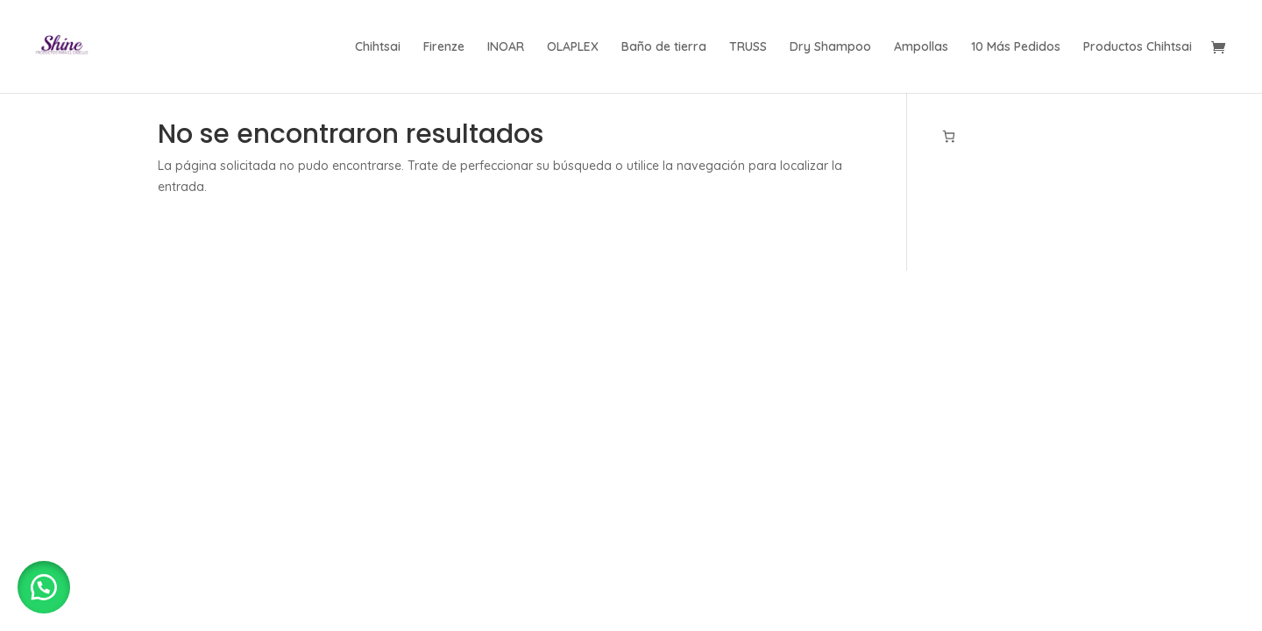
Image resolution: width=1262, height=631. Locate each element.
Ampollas (921, 47)
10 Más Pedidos (1015, 47)
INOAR (505, 47)
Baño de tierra (663, 47)
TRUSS (748, 47)
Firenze (443, 47)
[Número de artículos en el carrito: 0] (948, 136)
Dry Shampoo (830, 47)
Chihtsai (378, 47)
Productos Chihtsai (1137, 47)
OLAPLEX (573, 47)
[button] (44, 587)
